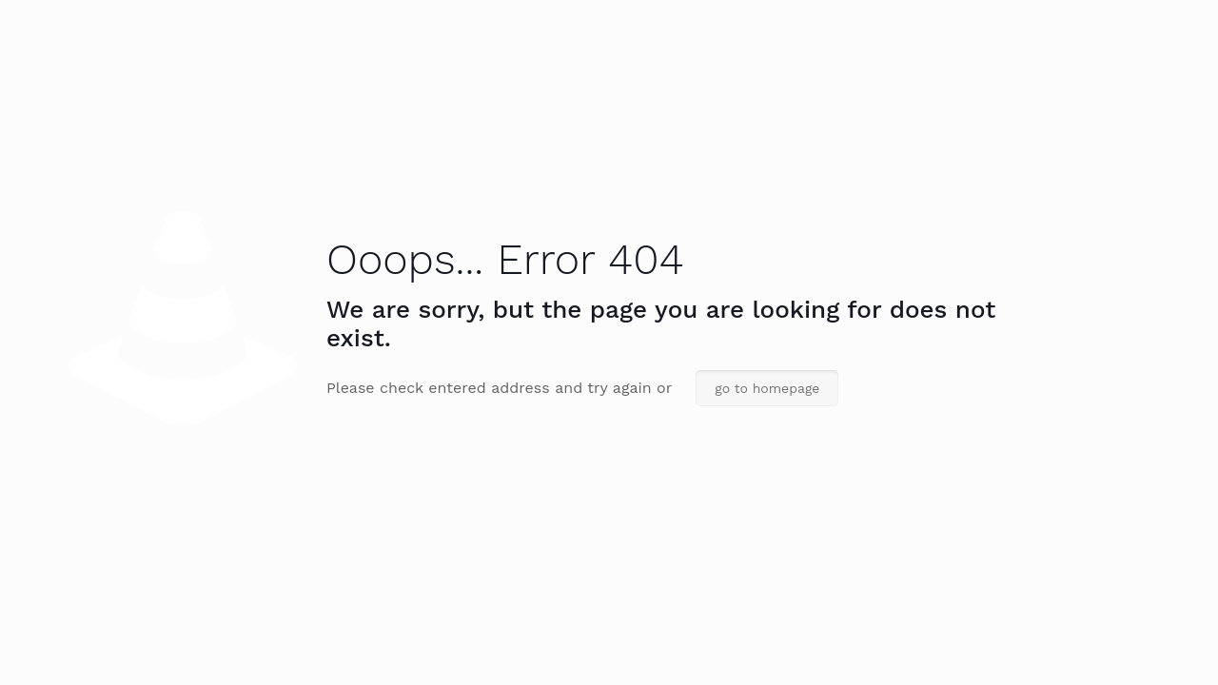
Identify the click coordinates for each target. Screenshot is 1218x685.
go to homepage (767, 388)
